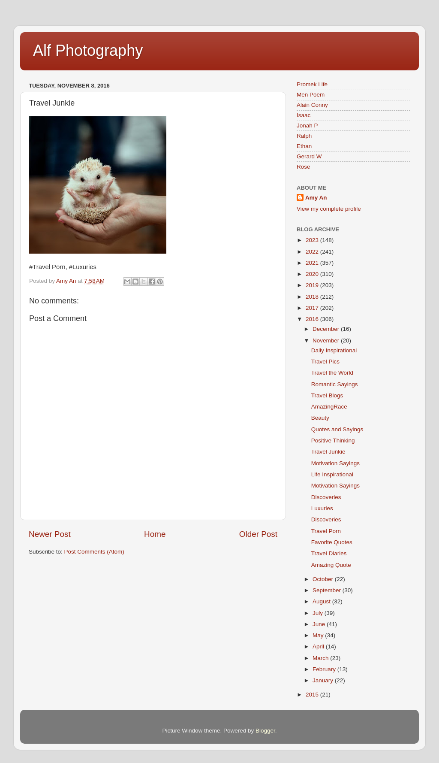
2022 (313, 251)
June (320, 624)
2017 (313, 308)
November (327, 340)
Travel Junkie (328, 451)
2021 (313, 263)
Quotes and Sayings (337, 429)
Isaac (303, 115)
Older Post (258, 534)
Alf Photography (88, 50)
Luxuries (322, 508)
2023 (313, 240)
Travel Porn (326, 531)
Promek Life (312, 84)
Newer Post (50, 534)
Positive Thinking (333, 440)
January (324, 680)
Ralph (304, 136)
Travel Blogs (327, 395)
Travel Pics (325, 361)
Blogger (265, 730)
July (319, 613)
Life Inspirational (332, 474)
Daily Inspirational (334, 350)
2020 (313, 274)
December (327, 329)
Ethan (304, 146)
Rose (303, 167)
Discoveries (326, 497)
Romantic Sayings (334, 384)
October (324, 579)
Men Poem (311, 94)
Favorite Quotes (331, 542)
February (325, 669)
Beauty (320, 418)
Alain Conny (312, 105)
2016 (313, 319)
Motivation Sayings (335, 463)
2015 (313, 694)
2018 (313, 297)
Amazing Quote (331, 565)
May (319, 635)
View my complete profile (329, 209)
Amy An (316, 197)
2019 (313, 285)
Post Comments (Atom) (94, 551)
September (328, 590)
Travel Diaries (329, 553)
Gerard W (309, 156)
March (321, 658)
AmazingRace (329, 406)
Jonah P (307, 125)
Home (154, 534)
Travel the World (332, 372)
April (319, 646)
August (322, 601)
